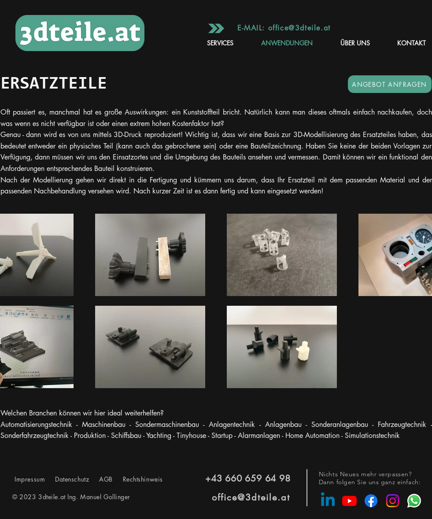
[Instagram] (392, 500)
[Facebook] (371, 500)
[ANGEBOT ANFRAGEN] (390, 84)
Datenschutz (73, 479)
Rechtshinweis (138, 479)
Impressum (31, 479)
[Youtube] (349, 500)
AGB (104, 479)
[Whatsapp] (414, 500)
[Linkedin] (327, 500)
